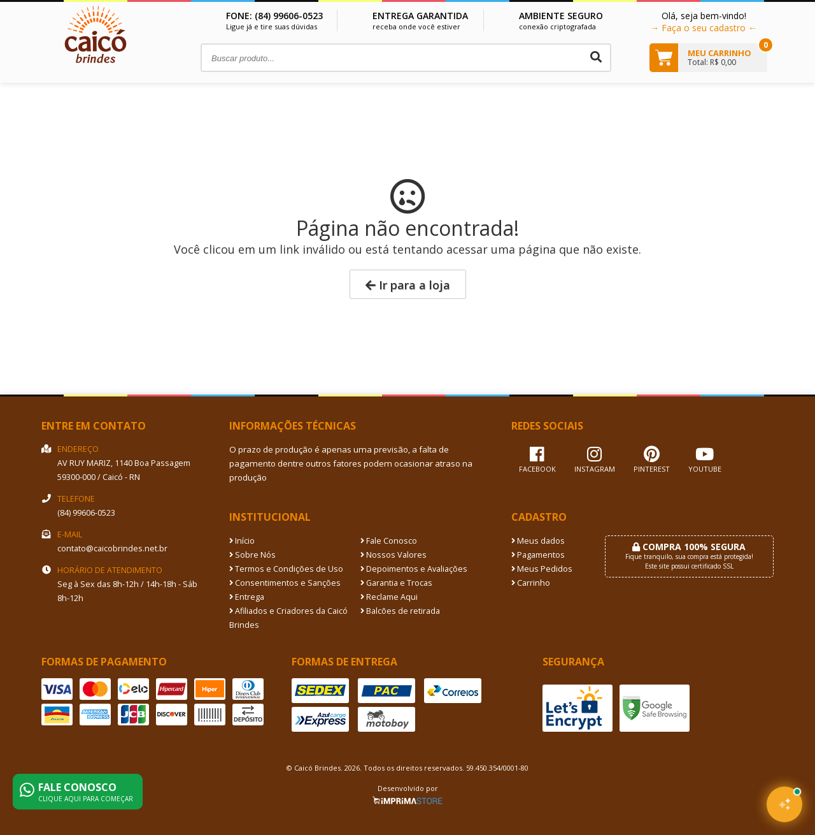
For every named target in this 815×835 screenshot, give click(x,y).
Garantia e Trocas (396, 582)
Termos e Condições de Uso (286, 568)
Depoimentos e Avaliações (413, 568)
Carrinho (530, 582)
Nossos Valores (393, 554)
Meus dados (538, 540)
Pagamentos (538, 554)
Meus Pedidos (541, 568)
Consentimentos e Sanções (285, 582)
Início (242, 540)
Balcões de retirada (400, 611)
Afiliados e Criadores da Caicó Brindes (288, 618)
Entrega (246, 597)
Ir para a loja (407, 285)
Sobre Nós (252, 554)
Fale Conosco (388, 540)
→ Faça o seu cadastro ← (703, 28)
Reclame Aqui (389, 597)
